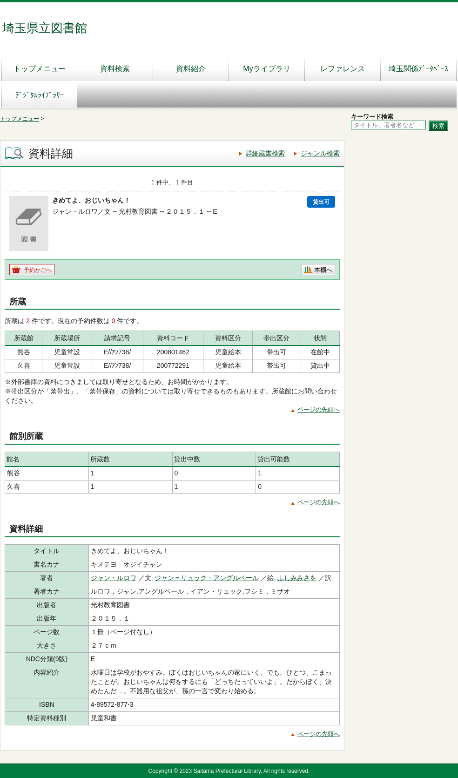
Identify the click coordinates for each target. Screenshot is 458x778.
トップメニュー (39, 69)
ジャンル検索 (320, 153)
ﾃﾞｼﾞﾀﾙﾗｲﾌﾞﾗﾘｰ (39, 95)
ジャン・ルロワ (113, 578)
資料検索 (115, 69)
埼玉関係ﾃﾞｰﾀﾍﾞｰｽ (418, 69)
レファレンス (342, 69)
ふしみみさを (297, 578)
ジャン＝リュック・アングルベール (207, 578)
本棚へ (323, 269)
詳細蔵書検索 (265, 153)
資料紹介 (191, 69)
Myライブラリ (266, 69)
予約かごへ (38, 270)
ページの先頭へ (318, 409)
